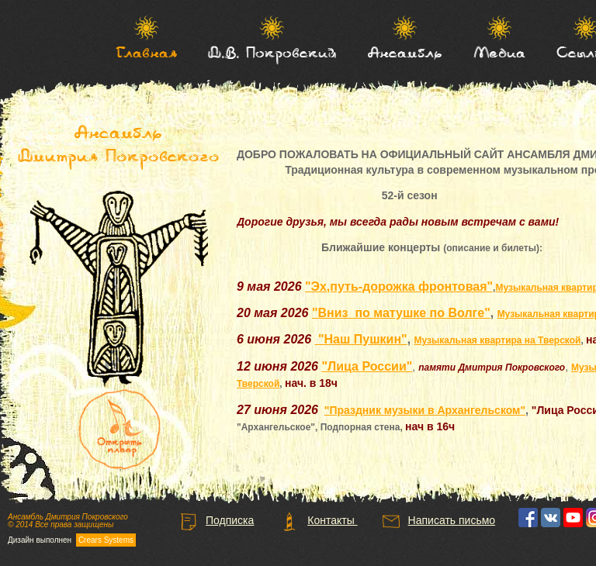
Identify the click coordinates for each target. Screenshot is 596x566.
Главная (146, 52)
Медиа (499, 52)
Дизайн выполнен (72, 540)
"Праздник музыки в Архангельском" (424, 410)
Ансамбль (405, 52)
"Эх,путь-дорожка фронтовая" (399, 286)
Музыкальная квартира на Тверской (497, 340)
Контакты (318, 520)
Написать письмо (438, 520)
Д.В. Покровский (272, 52)
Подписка (216, 520)
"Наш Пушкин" (361, 339)
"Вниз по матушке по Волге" (401, 312)
